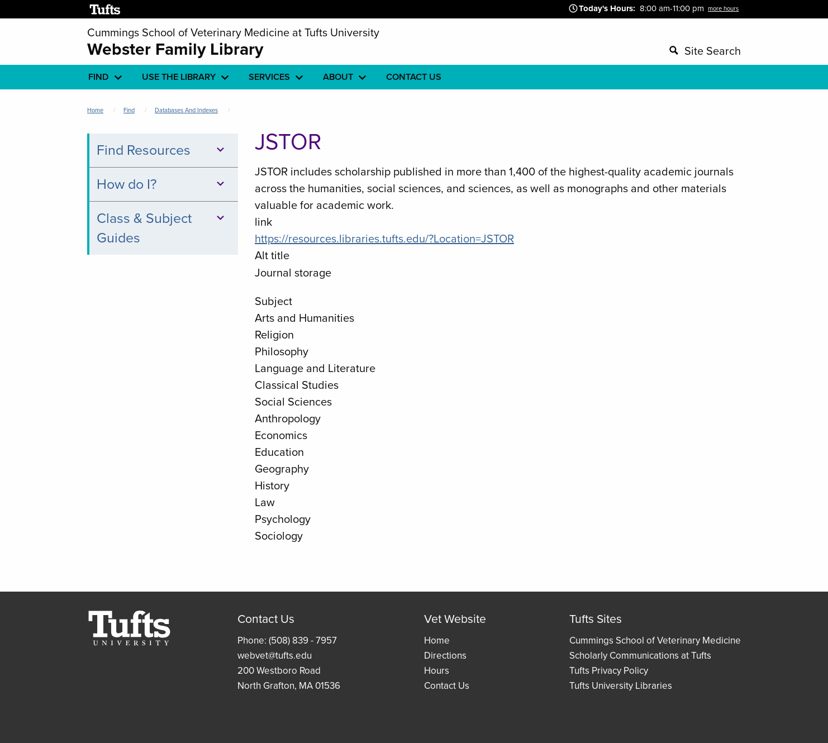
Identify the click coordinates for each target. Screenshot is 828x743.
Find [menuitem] (98, 76)
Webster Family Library (175, 49)
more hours (723, 8)
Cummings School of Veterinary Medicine (655, 640)
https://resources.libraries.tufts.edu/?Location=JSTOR (384, 238)
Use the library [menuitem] (179, 76)
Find (129, 110)
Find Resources (162, 150)
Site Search (712, 50)
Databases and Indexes (186, 110)
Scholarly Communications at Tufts (640, 656)
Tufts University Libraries (620, 686)
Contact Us (446, 686)
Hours (436, 671)
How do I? (162, 184)
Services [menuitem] (269, 76)
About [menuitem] (338, 76)
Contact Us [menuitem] (413, 76)
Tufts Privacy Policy (608, 671)
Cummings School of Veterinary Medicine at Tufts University (233, 32)
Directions (445, 656)
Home (95, 110)
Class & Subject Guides (162, 228)
